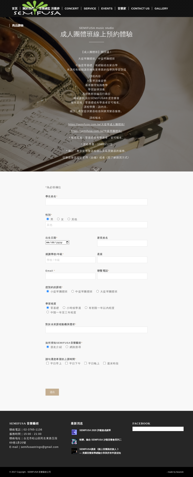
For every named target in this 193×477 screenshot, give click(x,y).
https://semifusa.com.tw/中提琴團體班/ (96, 131)
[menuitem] (14, 8)
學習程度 (51, 303)
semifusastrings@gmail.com (40, 446)
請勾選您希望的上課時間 (61, 357)
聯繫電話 (103, 271)
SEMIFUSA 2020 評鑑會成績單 (95, 430)
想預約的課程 (54, 287)
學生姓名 (52, 198)
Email (51, 271)
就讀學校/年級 (55, 255)
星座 (100, 255)
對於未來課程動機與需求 (61, 323)
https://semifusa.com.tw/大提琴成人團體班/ (96, 124)
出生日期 (52, 238)
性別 (49, 216)
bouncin (180, 472)
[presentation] (74, 376)
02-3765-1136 (33, 429)
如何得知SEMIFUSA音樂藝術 (64, 341)
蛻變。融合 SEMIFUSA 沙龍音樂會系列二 (100, 439)
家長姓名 (102, 238)
